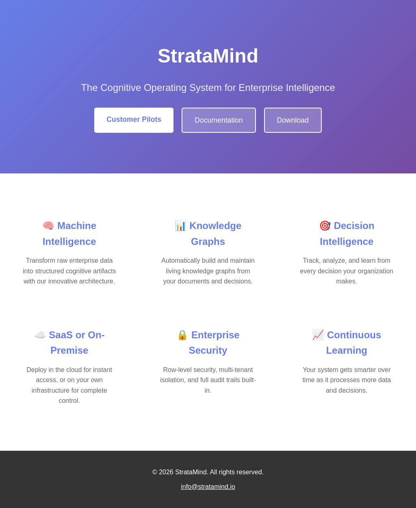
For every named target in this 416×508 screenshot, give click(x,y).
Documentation (219, 120)
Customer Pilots (133, 119)
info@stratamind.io (208, 486)
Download (293, 120)
